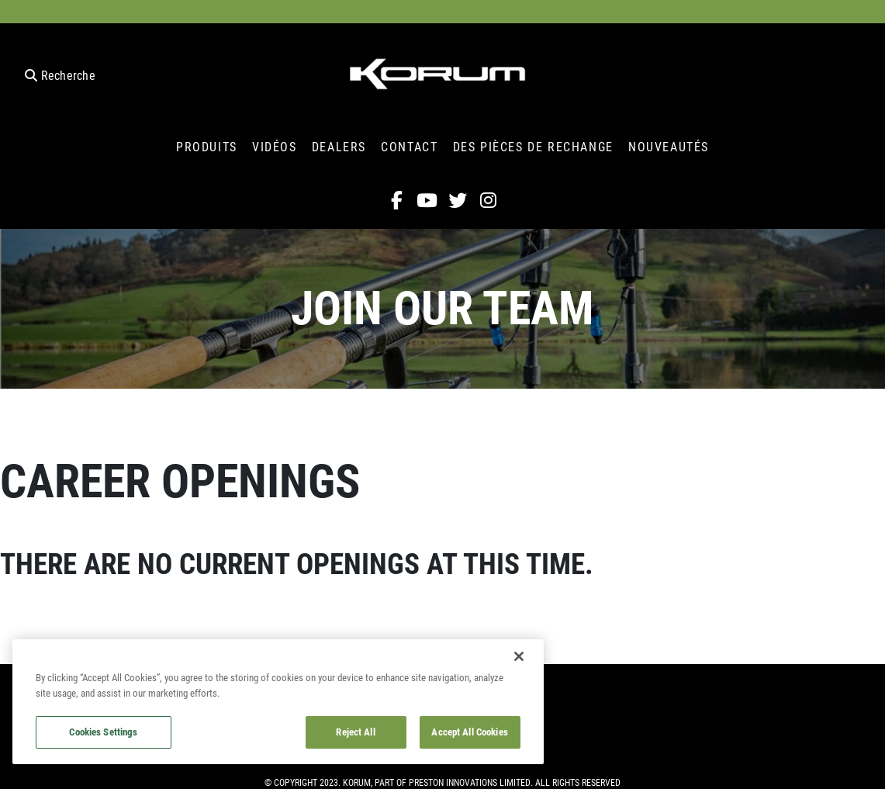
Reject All (355, 732)
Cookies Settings (103, 732)
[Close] (519, 656)
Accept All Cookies (469, 732)
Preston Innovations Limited (470, 782)
